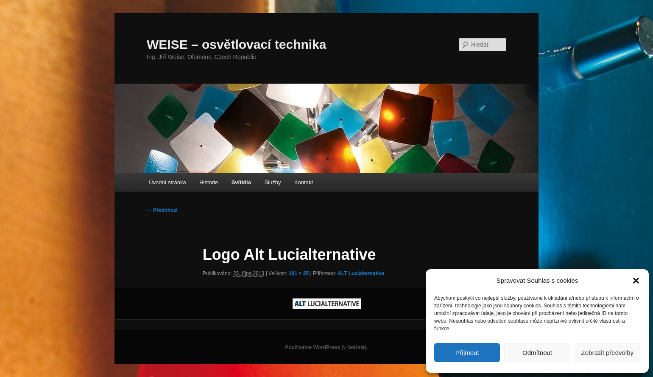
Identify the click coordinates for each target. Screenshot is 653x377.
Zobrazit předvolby (607, 352)
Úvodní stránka (167, 182)
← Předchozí (162, 210)
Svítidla (241, 182)
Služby (272, 182)
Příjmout (467, 352)
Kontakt (303, 182)
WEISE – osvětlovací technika (236, 44)
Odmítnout (537, 352)
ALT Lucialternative (361, 273)
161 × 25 (299, 273)
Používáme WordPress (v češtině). (326, 347)
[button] (636, 280)
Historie (208, 182)
